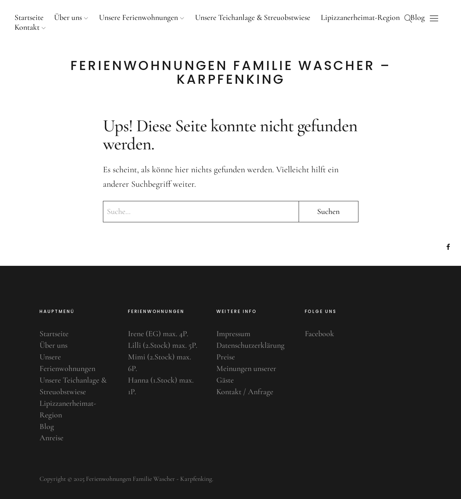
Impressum (233, 333)
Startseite (28, 17)
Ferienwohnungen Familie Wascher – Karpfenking (230, 72)
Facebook (319, 333)
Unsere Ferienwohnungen (138, 17)
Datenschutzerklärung (250, 345)
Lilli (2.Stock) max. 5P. (162, 345)
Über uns (68, 17)
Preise (225, 357)
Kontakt (27, 27)
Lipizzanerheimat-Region (360, 17)
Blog (47, 426)
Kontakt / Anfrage (244, 391)
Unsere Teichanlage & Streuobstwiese (252, 17)
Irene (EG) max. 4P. (158, 333)
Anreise (51, 437)
